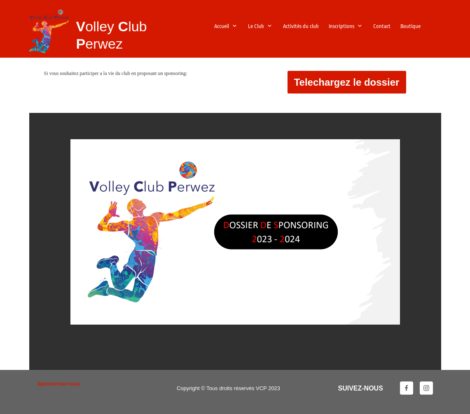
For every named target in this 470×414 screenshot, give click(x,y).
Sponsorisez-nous (58, 384)
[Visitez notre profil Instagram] (426, 388)
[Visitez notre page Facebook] (406, 388)
